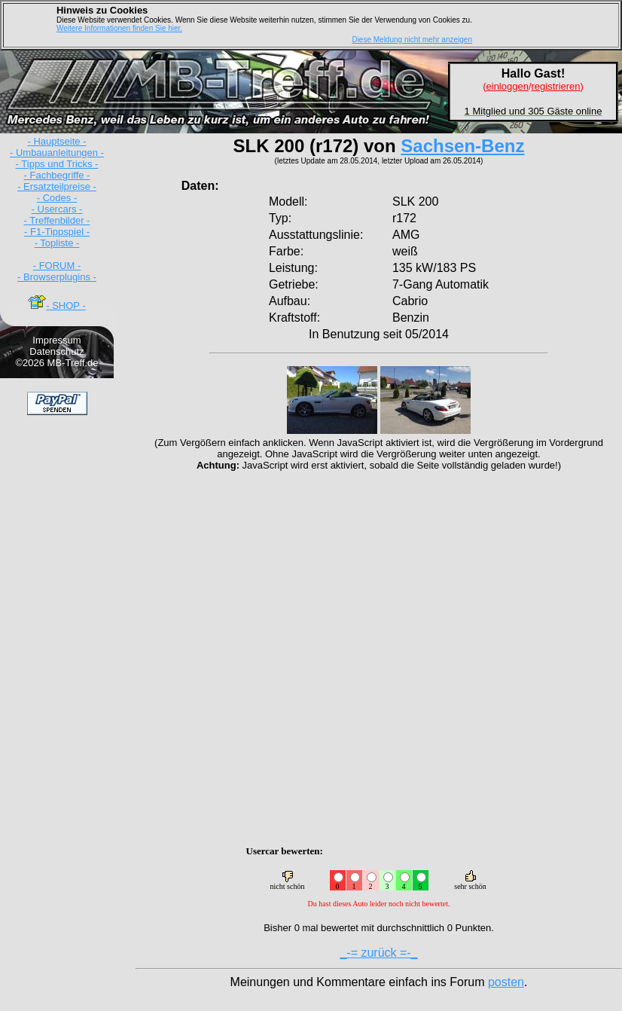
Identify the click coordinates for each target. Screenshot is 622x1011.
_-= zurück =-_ (378, 952)
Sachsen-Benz (462, 146)
